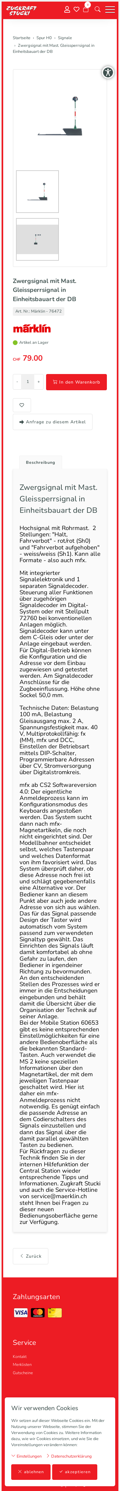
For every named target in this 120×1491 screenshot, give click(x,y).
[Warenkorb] (86, 9)
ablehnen (31, 1472)
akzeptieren (75, 1472)
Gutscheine (23, 1373)
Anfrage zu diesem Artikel (53, 422)
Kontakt (20, 1357)
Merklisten (22, 1364)
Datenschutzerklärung (69, 1456)
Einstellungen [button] (26, 1456)
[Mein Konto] (67, 10)
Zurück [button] (31, 1256)
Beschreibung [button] (40, 462)
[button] (97, 9)
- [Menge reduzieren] (17, 382)
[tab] (38, 460)
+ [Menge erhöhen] (38, 382)
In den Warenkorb (76, 382)
